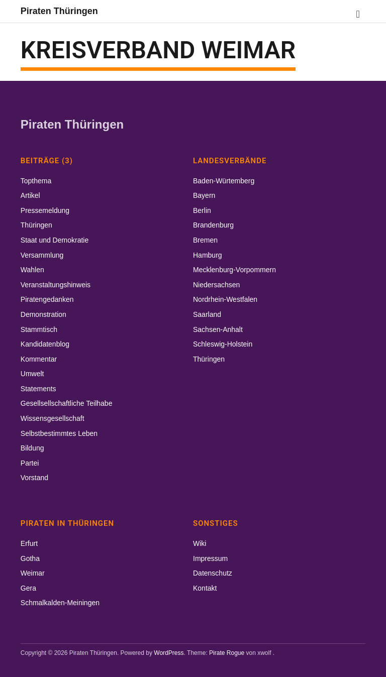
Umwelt (32, 374)
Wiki (199, 543)
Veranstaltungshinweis (55, 285)
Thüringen (36, 225)
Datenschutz (212, 573)
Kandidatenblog (45, 344)
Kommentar (39, 359)
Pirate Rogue (226, 652)
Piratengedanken (47, 299)
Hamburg (207, 255)
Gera (28, 588)
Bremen (205, 240)
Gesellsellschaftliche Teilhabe (67, 403)
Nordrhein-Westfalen (225, 299)
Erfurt (29, 543)
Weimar (33, 573)
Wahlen (32, 270)
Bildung (32, 448)
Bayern (204, 195)
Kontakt (205, 588)
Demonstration (43, 314)
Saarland (207, 314)
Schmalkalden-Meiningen (60, 603)
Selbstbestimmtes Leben (59, 433)
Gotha (30, 558)
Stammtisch (39, 329)
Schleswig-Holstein (222, 344)
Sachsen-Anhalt (218, 329)
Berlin (202, 210)
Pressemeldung (45, 210)
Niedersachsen (216, 285)
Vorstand (34, 478)
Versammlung (42, 255)
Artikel (30, 195)
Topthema (36, 181)
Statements (38, 389)
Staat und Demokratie (54, 240)
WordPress (168, 652)
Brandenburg (213, 225)
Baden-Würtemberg (223, 181)
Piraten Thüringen (59, 11)
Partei (30, 463)
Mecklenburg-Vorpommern (234, 270)
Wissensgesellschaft (52, 418)
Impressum (210, 558)
